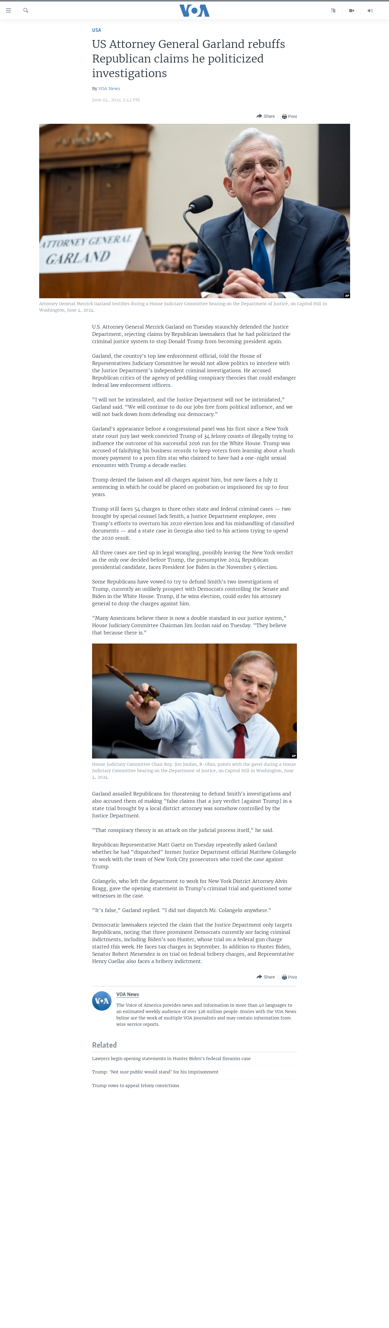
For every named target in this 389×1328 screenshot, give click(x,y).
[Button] (265, 116)
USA (96, 30)
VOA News (109, 88)
